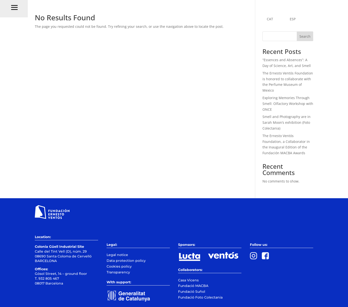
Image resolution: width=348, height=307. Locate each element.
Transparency (118, 272)
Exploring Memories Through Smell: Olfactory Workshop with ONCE (287, 103)
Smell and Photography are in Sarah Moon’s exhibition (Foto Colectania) (286, 122)
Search (305, 36)
